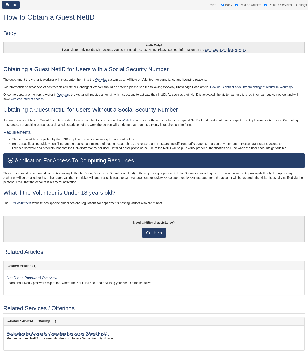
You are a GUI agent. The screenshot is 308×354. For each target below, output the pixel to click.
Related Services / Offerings (285, 5)
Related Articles (248, 5)
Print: (213, 5)
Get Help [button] (154, 233)
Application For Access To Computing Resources (70, 160)
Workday (101, 79)
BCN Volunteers (20, 203)
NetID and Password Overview (32, 278)
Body (226, 5)
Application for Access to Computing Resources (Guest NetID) (58, 333)
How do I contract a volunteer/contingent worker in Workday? (251, 87)
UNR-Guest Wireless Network (225, 49)
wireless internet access (27, 99)
